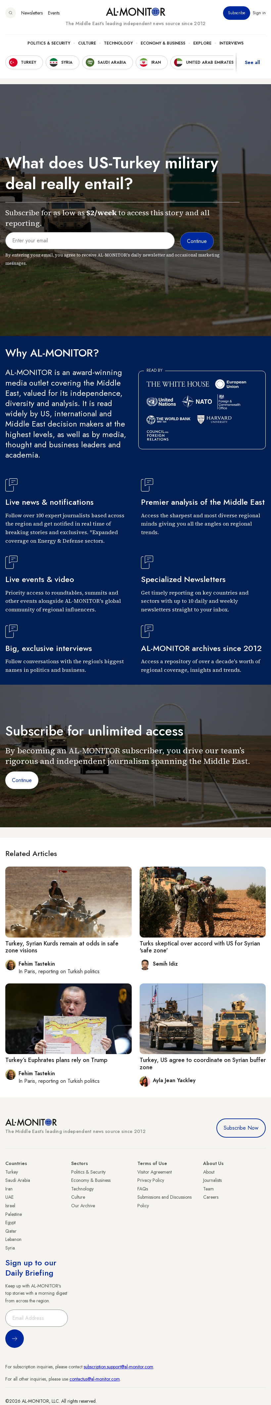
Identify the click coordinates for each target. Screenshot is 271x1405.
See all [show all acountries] (252, 62)
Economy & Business (163, 43)
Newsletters (32, 13)
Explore (202, 43)
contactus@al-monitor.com (94, 1379)
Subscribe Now (241, 1128)
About (208, 1172)
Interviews (231, 43)
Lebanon (13, 1239)
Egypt (10, 1222)
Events (54, 13)
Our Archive (83, 1205)
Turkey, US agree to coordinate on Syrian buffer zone (203, 1064)
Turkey (11, 1172)
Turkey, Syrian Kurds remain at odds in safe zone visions (61, 947)
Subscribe (236, 13)
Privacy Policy (150, 1180)
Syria (10, 1248)
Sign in (259, 13)
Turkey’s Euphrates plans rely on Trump (56, 1060)
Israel (10, 1205)
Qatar (11, 1231)
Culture (87, 43)
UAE (9, 1197)
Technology (118, 43)
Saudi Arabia (17, 1180)
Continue (22, 780)
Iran (9, 1188)
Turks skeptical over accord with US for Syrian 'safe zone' (200, 947)
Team (208, 1188)
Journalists (212, 1180)
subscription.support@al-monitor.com (118, 1366)
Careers (210, 1197)
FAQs (142, 1188)
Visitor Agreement (154, 1172)
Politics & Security (48, 43)
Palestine (13, 1214)
